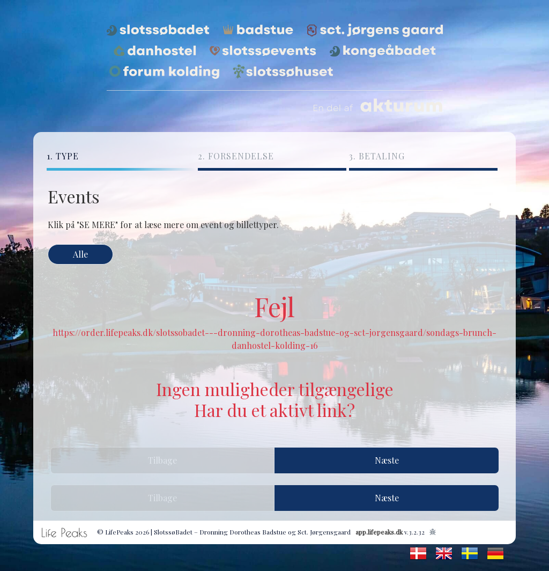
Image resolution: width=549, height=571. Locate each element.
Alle (80, 254)
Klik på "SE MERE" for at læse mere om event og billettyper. (163, 224)
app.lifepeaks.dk (379, 532)
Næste (387, 460)
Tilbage (162, 460)
